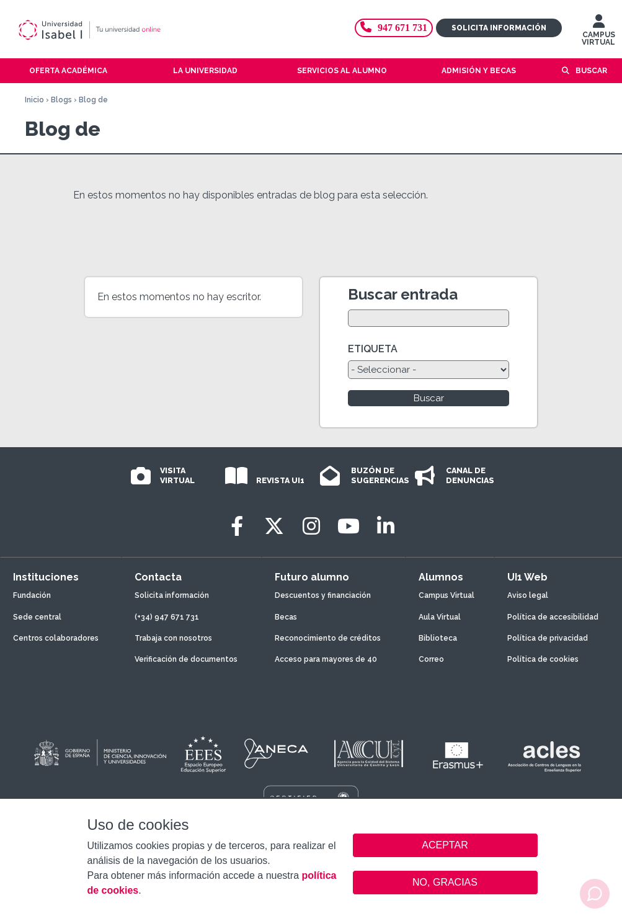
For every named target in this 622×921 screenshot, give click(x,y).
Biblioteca (438, 638)
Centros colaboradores (56, 638)
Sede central (37, 617)
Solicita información (498, 28)
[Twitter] (274, 526)
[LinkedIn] (385, 526)
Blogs (61, 100)
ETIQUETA (373, 349)
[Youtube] (348, 526)
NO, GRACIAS (445, 882)
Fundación (32, 595)
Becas (286, 617)
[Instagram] (311, 526)
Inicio (34, 100)
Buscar (591, 70)
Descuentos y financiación (323, 595)
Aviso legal (527, 595)
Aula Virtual (440, 617)
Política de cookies (543, 659)
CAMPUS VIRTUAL (598, 33)
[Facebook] (237, 526)
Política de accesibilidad (552, 617)
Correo (431, 659)
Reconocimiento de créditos (328, 638)
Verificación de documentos (186, 659)
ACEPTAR (445, 845)
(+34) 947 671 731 (167, 617)
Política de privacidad (547, 638)
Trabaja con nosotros (173, 638)
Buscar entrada (403, 294)
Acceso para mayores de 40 (326, 659)
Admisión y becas (479, 70)
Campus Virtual (446, 595)
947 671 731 (393, 27)
